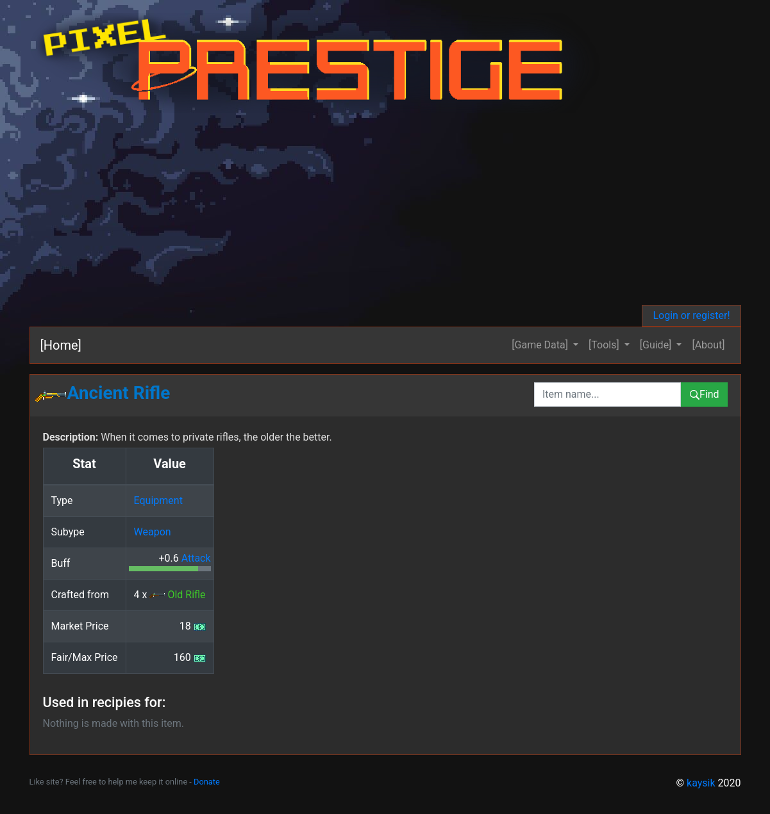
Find (704, 394)
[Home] (60, 345)
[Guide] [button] (657, 345)
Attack (196, 558)
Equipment (158, 500)
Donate (207, 781)
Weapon (152, 532)
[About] (708, 345)
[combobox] (607, 394)
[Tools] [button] (605, 345)
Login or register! (691, 315)
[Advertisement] (385, 208)
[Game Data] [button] (541, 345)
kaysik (701, 783)
